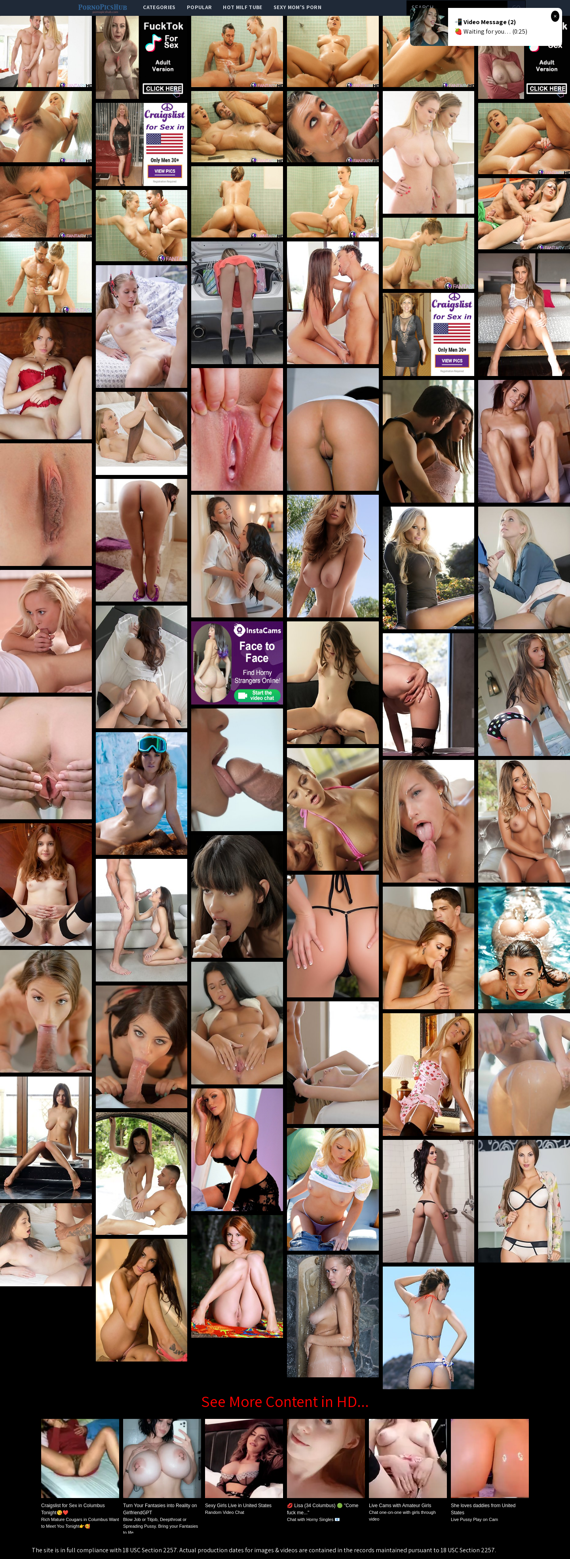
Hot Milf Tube (242, 7)
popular (199, 7)
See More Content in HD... (285, 1401)
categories (159, 7)
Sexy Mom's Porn (297, 7)
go (516, 8)
